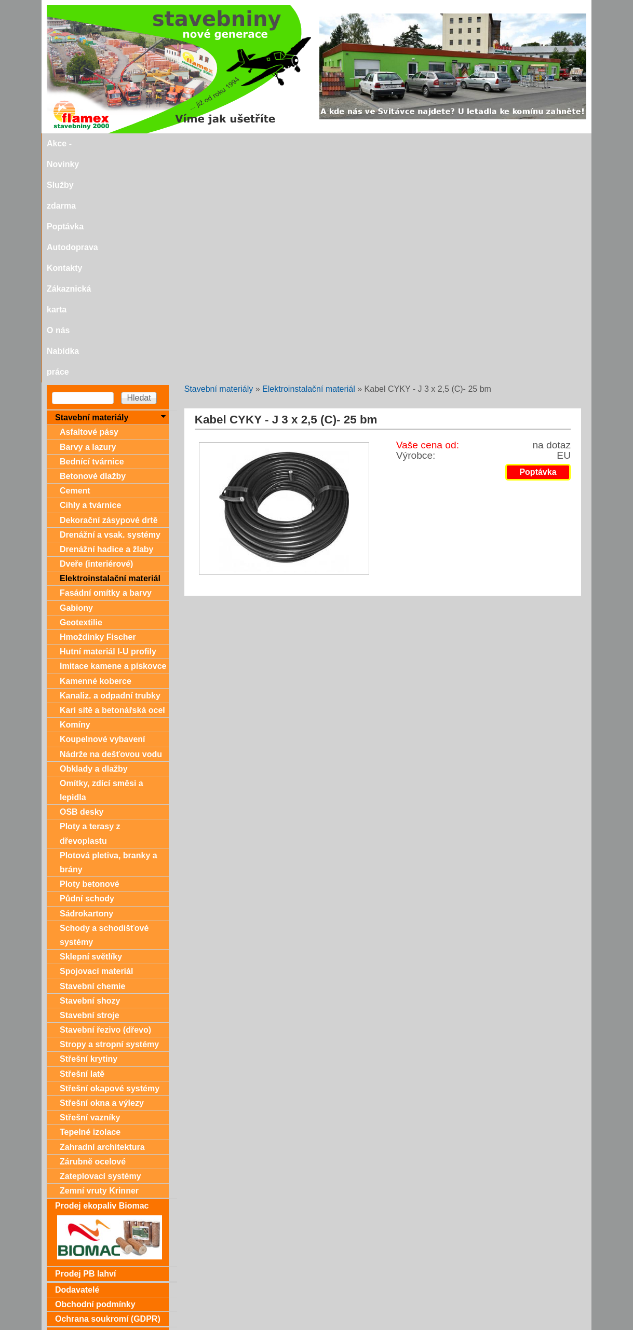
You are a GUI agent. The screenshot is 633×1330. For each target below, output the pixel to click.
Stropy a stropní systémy (109, 816)
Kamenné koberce (95, 452)
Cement (75, 262)
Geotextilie (81, 394)
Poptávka (243, 143)
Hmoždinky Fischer (98, 408)
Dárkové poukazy (89, 1106)
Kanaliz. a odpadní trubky (110, 467)
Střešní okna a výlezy (102, 874)
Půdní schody (87, 670)
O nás (467, 143)
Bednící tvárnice (92, 233)
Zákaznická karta (413, 143)
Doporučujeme (84, 1292)
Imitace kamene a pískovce (113, 437)
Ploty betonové (89, 655)
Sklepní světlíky (91, 728)
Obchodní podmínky (95, 1076)
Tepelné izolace (90, 903)
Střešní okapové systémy (109, 860)
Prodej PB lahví (85, 1045)
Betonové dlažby (93, 247)
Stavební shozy (90, 772)
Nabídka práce (518, 143)
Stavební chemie (92, 757)
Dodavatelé (77, 1061)
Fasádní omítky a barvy (106, 364)
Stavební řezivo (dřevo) (105, 801)
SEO (286, 1325)
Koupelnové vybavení (102, 510)
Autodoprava (298, 143)
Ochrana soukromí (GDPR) (107, 1090)
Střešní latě (82, 845)
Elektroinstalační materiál (308, 160)
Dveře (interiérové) (96, 335)
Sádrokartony (86, 685)
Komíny (75, 496)
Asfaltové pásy (89, 203)
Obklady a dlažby (94, 540)
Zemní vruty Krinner (99, 962)
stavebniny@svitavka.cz (90, 1310)
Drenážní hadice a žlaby (107, 321)
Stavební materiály (218, 160)
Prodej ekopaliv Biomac (102, 977)
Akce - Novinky (116, 143)
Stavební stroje (89, 787)
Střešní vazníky (90, 889)
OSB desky (81, 583)
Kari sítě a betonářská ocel (112, 481)
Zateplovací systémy (100, 947)
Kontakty (351, 143)
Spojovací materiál (96, 742)
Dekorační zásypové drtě (109, 291)
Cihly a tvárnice (90, 276)
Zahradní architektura (102, 918)
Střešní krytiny (88, 830)
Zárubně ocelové (93, 933)
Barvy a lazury (88, 218)
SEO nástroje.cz (337, 1325)
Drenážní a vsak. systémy (110, 306)
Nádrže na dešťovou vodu (111, 526)
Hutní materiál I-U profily (108, 423)
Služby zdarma (185, 143)
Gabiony (76, 379)
